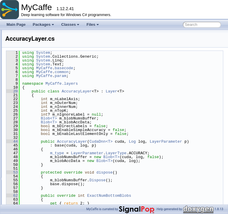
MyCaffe (11, 35)
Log (206, 141)
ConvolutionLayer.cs (45, 192)
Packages (43, 24)
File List (21, 61)
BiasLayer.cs (39, 152)
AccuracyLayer (151, 91)
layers (29, 94)
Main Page (16, 24)
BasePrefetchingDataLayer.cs (52, 133)
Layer (185, 91)
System (117, 52)
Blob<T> (123, 118)
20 (86, 91)
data (27, 80)
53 (86, 184)
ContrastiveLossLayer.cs (48, 185)
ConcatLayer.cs (41, 172)
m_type (131, 157)
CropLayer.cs (39, 198)
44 (86, 141)
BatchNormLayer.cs (44, 139)
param (134, 75)
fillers (28, 87)
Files (92, 24)
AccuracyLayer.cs (43, 107)
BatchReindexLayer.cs (46, 146)
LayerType (141, 160)
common (31, 74)
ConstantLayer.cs (43, 179)
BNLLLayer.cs (40, 159)
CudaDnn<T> (175, 141)
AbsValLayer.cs (41, 100)
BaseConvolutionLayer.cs (49, 120)
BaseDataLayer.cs (43, 126)
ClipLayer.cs (38, 165)
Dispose (172, 191)
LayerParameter (112, 145)
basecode (138, 68)
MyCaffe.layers (136, 83)
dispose (179, 184)
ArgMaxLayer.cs (42, 113)
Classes (70, 24)
